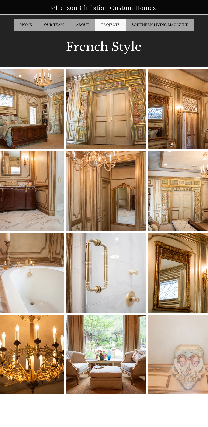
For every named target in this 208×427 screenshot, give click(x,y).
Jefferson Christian (80, 7)
